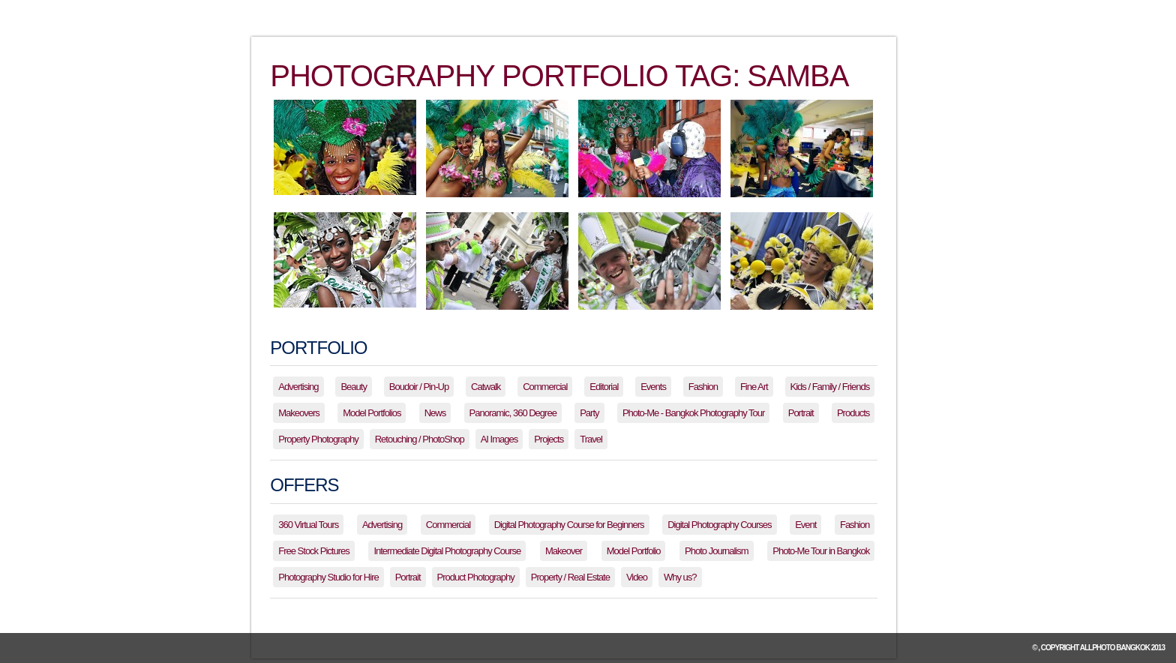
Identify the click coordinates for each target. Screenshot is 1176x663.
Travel (591, 439)
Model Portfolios (371, 412)
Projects (548, 439)
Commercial (545, 386)
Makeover (563, 550)
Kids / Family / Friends (830, 386)
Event (805, 524)
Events (653, 386)
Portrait (801, 412)
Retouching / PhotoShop (419, 439)
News (435, 412)
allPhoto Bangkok (1115, 648)
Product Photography (475, 577)
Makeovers (299, 412)
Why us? (680, 577)
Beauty (353, 386)
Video (636, 577)
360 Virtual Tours (308, 524)
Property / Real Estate (570, 577)
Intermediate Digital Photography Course (447, 550)
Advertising (298, 386)
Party (589, 412)
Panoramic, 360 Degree (513, 412)
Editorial (604, 386)
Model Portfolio (634, 550)
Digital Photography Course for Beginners (569, 524)
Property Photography (318, 439)
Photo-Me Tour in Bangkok (820, 550)
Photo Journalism (716, 550)
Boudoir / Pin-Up (418, 386)
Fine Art (754, 386)
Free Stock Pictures (313, 550)
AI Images (499, 439)
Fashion (703, 386)
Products (853, 412)
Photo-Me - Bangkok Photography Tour (693, 412)
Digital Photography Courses (719, 524)
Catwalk (485, 386)
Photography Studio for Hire (328, 577)
